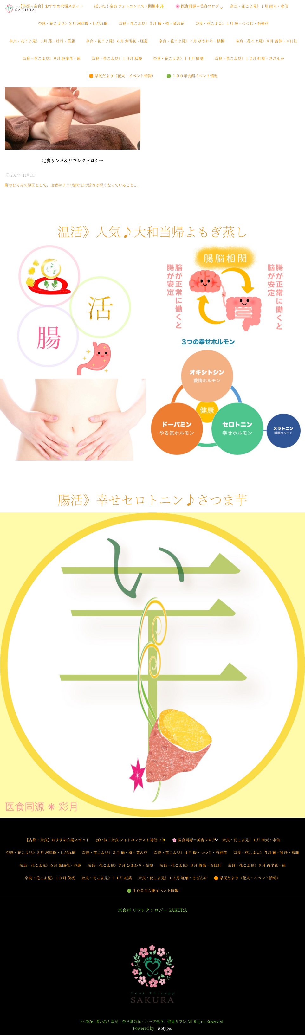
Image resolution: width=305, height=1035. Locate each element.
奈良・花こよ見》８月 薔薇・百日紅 (266, 44)
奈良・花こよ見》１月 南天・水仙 (259, 9)
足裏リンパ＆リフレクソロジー (72, 161)
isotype (164, 1028)
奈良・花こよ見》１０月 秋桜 (117, 62)
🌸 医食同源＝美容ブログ (197, 9)
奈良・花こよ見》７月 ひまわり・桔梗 (191, 44)
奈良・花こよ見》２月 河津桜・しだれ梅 (72, 27)
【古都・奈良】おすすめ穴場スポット (50, 9)
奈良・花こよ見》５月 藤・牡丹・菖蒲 (42, 44)
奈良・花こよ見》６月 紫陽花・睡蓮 (117, 44)
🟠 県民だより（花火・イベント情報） (122, 79)
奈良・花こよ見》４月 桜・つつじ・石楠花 (232, 27)
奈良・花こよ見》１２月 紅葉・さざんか (249, 62)
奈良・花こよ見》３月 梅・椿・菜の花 (151, 27)
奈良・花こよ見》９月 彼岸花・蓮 (52, 62)
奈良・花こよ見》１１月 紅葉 (178, 62)
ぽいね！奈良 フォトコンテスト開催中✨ (129, 9)
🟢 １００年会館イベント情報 (192, 79)
